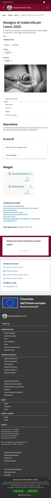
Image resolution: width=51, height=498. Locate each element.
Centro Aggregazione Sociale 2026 (13, 206)
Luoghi (6, 417)
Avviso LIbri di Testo (9, 216)
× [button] (49, 479)
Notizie (6, 403)
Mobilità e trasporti (10, 372)
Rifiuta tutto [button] (32, 491)
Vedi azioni (16, 45)
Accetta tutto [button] (18, 491)
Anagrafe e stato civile (11, 358)
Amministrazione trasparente (13, 469)
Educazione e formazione (11, 381)
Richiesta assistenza (10, 461)
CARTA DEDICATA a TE (10, 221)
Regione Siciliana (8, 2)
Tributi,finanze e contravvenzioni (14, 386)
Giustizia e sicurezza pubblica (13, 384)
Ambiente (7, 389)
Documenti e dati (9, 350)
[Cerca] (47, 8)
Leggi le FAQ (8, 458)
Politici (6, 344)
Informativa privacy (10, 472)
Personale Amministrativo (12, 347)
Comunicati (7, 406)
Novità (10, 15)
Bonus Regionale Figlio (10, 210)
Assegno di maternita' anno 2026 (13, 212)
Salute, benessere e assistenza (13, 392)
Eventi (6, 420)
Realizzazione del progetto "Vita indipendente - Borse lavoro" (21, 219)
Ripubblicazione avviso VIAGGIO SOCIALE (15, 214)
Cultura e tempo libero (11, 361)
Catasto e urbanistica (10, 370)
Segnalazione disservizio (11, 455)
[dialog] (25, 487)
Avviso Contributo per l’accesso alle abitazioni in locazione (20, 208)
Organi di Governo (9, 333)
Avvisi (16, 15)
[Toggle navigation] (3, 7)
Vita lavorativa (8, 364)
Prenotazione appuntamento (12, 452)
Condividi (7, 45)
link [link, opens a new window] (42, 487)
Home (4, 15)
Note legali (7, 475)
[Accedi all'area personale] (44, 2)
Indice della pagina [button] (11, 99)
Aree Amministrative (10, 336)
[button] (25, 495)
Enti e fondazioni (9, 341)
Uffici (5, 339)
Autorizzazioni (8, 395)
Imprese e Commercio (10, 367)
